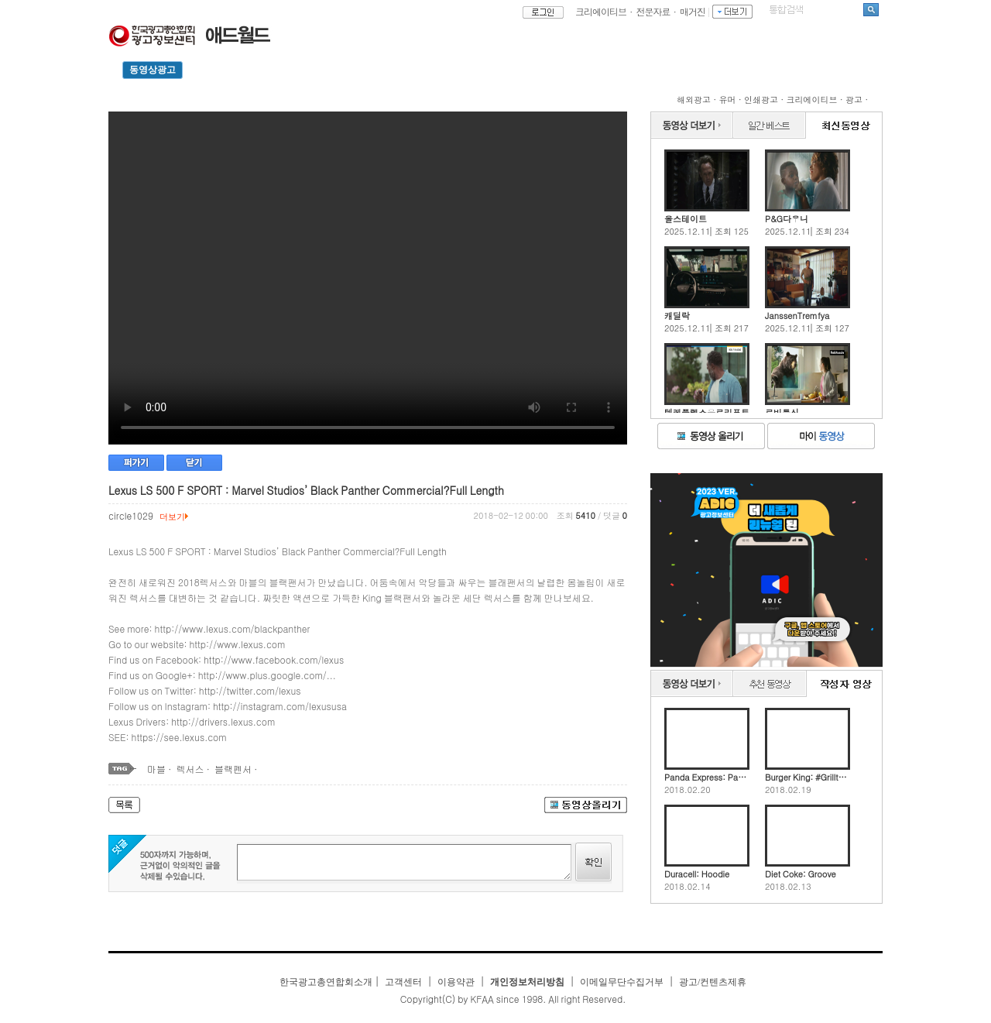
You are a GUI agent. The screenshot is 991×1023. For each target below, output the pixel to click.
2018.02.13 (788, 886)
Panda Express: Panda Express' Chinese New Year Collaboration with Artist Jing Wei (706, 777)
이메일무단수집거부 (622, 982)
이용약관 (456, 982)
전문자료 (653, 11)
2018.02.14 (687, 886)
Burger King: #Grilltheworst (807, 777)
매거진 (692, 11)
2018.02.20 (687, 789)
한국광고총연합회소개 (325, 982)
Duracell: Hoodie (696, 874)
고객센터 (403, 982)
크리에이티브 (600, 11)
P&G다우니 (786, 219)
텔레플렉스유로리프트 (706, 412)
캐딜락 (677, 315)
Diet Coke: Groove (800, 874)
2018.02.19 (788, 789)
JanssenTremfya (797, 315)
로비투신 (782, 412)
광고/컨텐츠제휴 (712, 982)
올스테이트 (685, 219)
